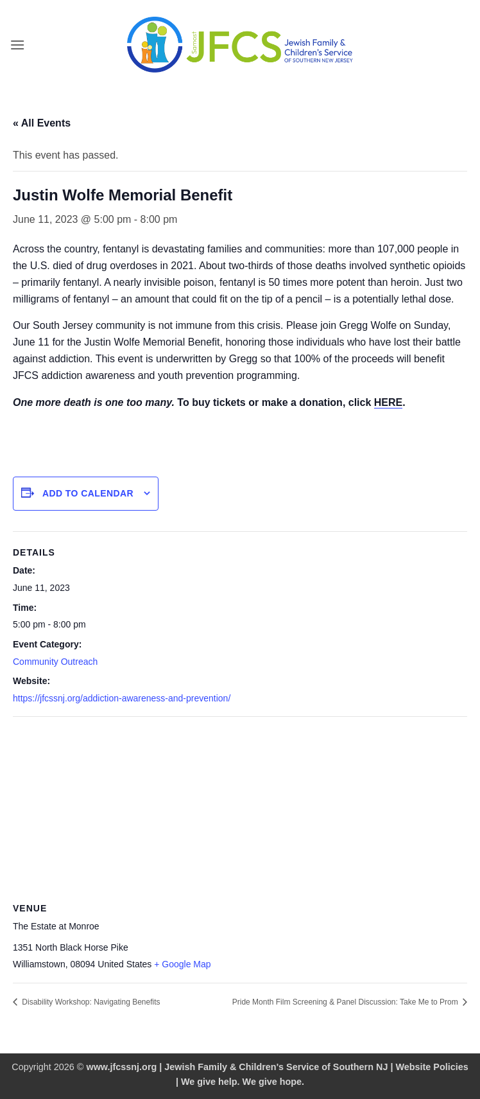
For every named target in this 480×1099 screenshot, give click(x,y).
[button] (17, 44)
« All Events (42, 123)
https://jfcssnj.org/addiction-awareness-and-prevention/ (121, 698)
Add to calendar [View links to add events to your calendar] (87, 493)
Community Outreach (55, 661)
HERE (388, 402)
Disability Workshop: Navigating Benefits (90, 1002)
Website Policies (431, 1067)
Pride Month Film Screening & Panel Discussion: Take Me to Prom (346, 1002)
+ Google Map (182, 964)
